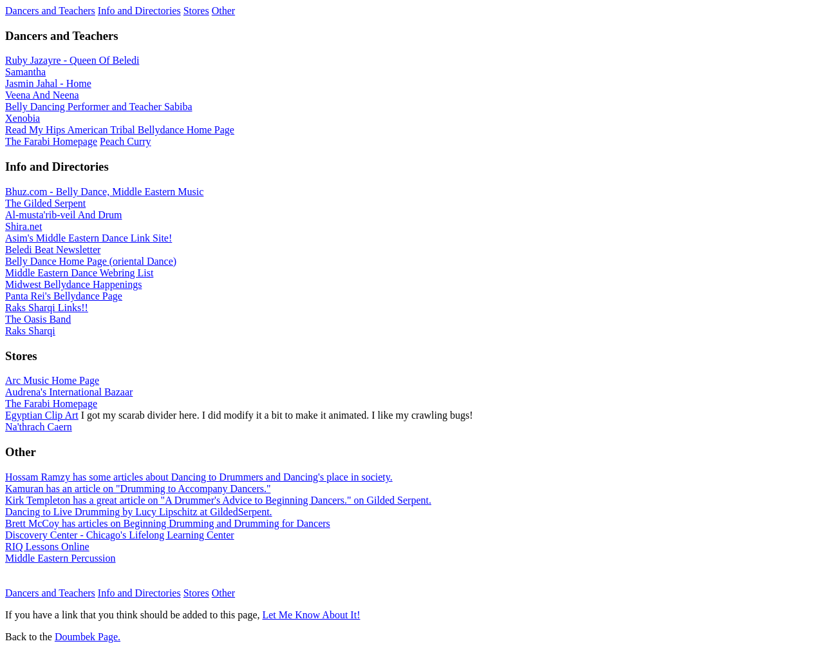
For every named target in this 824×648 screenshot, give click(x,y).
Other (223, 10)
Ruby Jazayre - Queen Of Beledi (72, 60)
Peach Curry (125, 141)
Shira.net (23, 226)
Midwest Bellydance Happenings (73, 284)
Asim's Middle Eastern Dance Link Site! (88, 238)
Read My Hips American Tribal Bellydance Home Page (119, 129)
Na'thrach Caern (38, 426)
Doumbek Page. (87, 636)
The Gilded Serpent (45, 203)
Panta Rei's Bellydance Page (63, 296)
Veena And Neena (42, 95)
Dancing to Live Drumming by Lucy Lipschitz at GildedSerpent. (138, 511)
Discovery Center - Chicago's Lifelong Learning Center (119, 534)
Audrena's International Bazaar (69, 391)
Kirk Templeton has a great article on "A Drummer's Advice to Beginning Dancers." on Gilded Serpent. (218, 500)
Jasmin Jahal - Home (48, 83)
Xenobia (22, 118)
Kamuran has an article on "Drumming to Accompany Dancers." (138, 488)
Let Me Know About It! (311, 614)
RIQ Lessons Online (47, 546)
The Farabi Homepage (51, 141)
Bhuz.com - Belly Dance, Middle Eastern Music (104, 191)
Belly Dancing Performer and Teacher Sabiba (98, 106)
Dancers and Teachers (50, 10)
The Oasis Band (38, 319)
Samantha (25, 71)
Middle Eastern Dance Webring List (79, 272)
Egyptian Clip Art (42, 415)
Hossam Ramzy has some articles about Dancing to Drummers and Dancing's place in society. (199, 477)
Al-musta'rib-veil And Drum (63, 214)
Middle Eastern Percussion (60, 558)
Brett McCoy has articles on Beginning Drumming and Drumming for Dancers (167, 523)
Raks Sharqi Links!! (46, 307)
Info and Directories (139, 10)
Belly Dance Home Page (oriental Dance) (90, 261)
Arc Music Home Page (52, 380)
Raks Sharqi (30, 330)
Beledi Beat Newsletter (52, 249)
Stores (196, 10)
